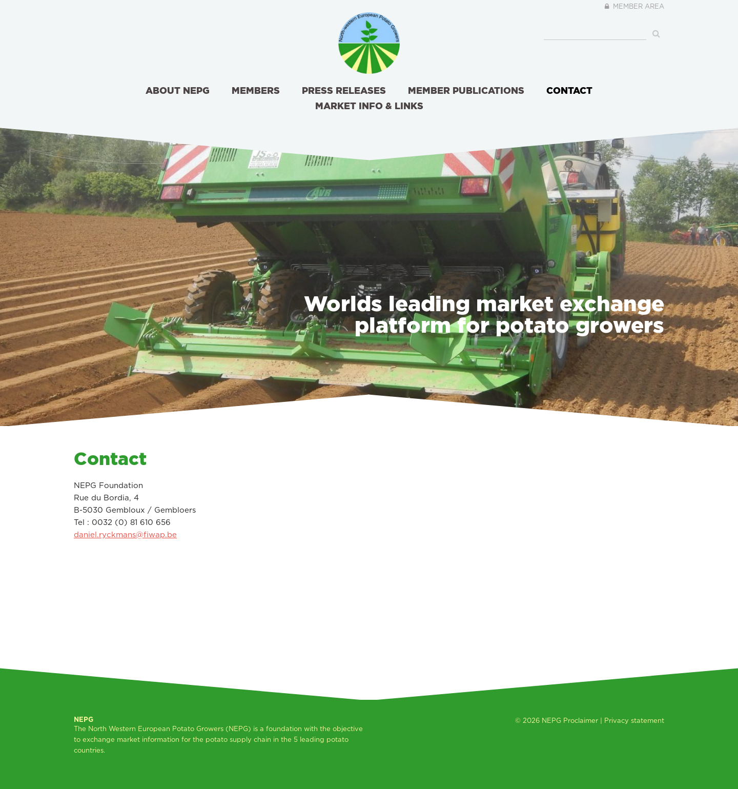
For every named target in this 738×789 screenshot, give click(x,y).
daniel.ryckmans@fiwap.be (125, 534)
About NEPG (178, 90)
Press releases (344, 90)
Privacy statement (634, 720)
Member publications (466, 90)
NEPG (551, 720)
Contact (569, 90)
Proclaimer (580, 720)
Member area (633, 6)
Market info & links (369, 105)
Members (256, 90)
